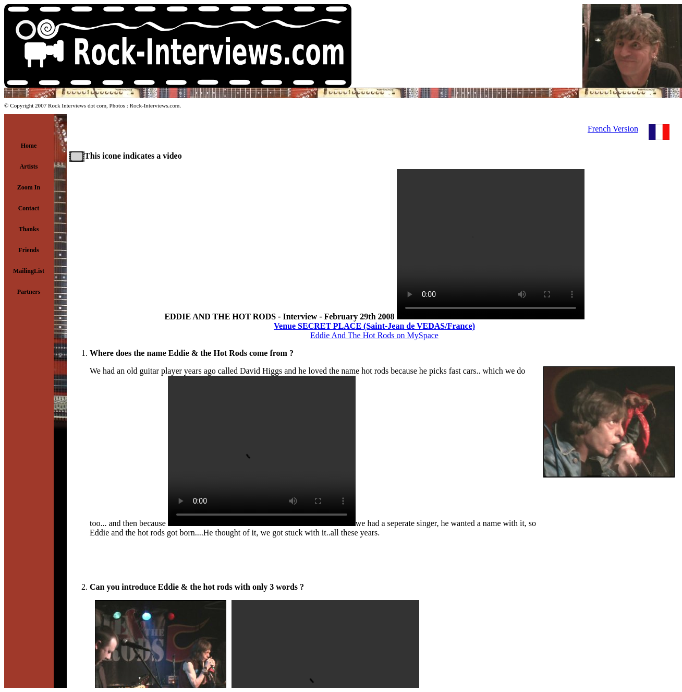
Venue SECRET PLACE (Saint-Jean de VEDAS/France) (374, 325)
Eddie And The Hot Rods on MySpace (374, 335)
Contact (29, 208)
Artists (29, 166)
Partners (29, 291)
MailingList (28, 271)
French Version (613, 128)
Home (29, 145)
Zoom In (28, 187)
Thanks (29, 229)
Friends (28, 250)
